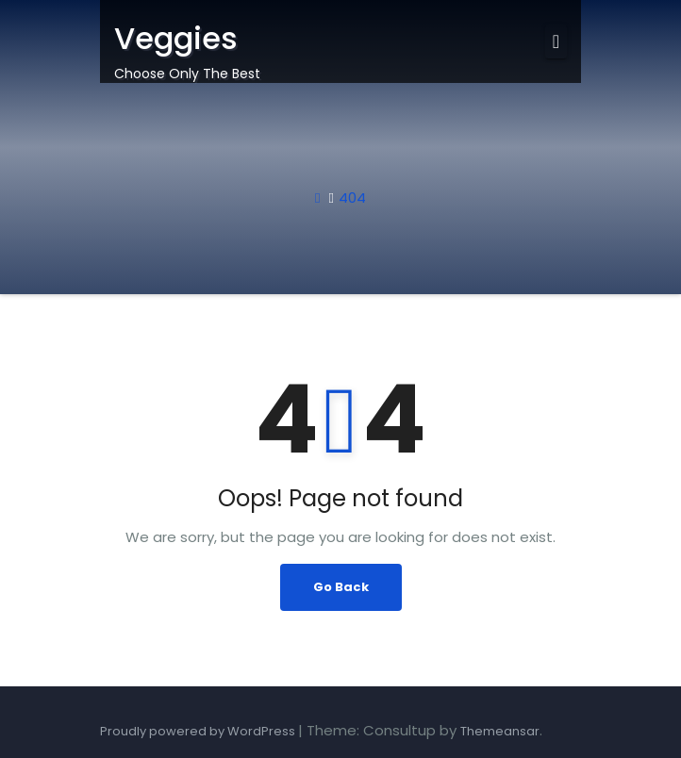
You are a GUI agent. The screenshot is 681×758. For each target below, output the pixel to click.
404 (352, 197)
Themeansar (500, 731)
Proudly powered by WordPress (199, 731)
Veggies (176, 38)
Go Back (341, 587)
